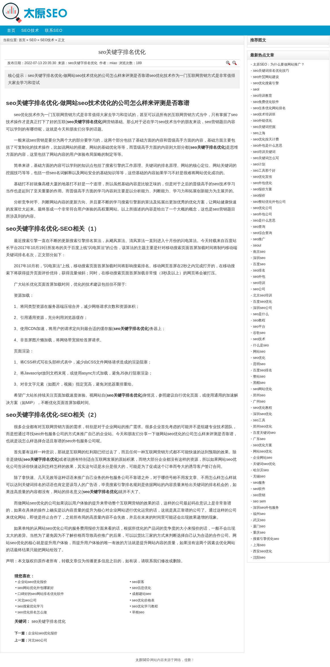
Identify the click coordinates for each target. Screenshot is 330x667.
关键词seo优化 (264, 464)
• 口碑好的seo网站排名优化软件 (39, 594)
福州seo (259, 514)
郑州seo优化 (262, 426)
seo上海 (259, 133)
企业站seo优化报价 (42, 633)
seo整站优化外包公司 (269, 202)
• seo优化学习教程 (144, 606)
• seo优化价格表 (142, 600)
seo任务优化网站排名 (269, 108)
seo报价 (259, 195)
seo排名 (259, 270)
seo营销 (259, 495)
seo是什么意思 (264, 220)
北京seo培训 (262, 295)
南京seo (259, 252)
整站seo (259, 376)
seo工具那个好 (264, 170)
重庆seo (259, 533)
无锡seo (259, 476)
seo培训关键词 (264, 152)
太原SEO (142, 660)
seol (256, 89)
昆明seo (259, 364)
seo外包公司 (262, 214)
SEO (32, 40)
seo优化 (259, 358)
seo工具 (259, 420)
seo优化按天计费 (266, 139)
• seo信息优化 (140, 588)
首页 (22, 40)
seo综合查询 (262, 233)
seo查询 (259, 227)
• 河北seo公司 (26, 600)
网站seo (259, 352)
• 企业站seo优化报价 (31, 582)
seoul (257, 245)
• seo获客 (137, 582)
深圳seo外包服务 (266, 508)
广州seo (259, 401)
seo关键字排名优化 (49, 621)
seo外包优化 (262, 183)
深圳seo (259, 258)
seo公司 (259, 289)
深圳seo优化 (262, 414)
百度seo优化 (262, 302)
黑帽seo (259, 383)
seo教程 (259, 320)
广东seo (259, 439)
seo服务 (259, 483)
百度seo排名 (262, 370)
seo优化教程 (262, 408)
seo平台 (259, 327)
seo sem (259, 501)
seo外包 (259, 277)
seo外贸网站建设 (266, 77)
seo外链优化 (262, 121)
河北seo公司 (37, 640)
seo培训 (259, 283)
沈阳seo (259, 557)
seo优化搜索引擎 (266, 83)
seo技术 (259, 339)
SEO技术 (47, 40)
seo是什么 (261, 314)
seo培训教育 (262, 96)
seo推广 (259, 239)
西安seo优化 (262, 551)
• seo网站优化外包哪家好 (34, 588)
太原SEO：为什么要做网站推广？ (278, 64)
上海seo (259, 545)
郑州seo (259, 395)
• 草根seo (137, 612)
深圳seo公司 (262, 308)
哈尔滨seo (261, 470)
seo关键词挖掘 (264, 127)
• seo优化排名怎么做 (31, 612)
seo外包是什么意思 (267, 146)
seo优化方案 (262, 445)
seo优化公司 (262, 208)
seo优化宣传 (262, 177)
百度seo (259, 264)
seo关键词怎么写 (266, 158)
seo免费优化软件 (266, 102)
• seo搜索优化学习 (29, 606)
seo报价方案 (262, 189)
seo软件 (259, 489)
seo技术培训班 (264, 114)
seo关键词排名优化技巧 (271, 71)
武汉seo (259, 520)
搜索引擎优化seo (266, 539)
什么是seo (261, 345)
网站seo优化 (262, 451)
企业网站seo (262, 458)
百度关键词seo (264, 433)
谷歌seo (259, 333)
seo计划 (259, 164)
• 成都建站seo (140, 594)
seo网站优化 (262, 389)
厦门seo (259, 526)
